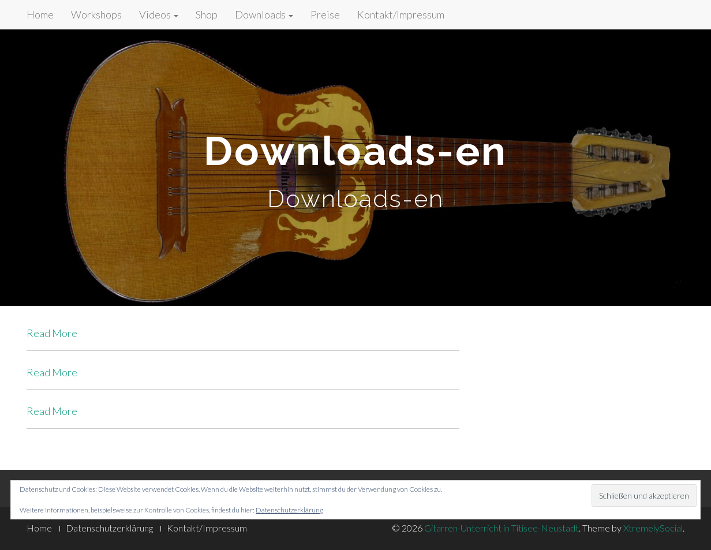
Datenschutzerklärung (289, 510)
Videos (158, 14)
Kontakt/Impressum (400, 14)
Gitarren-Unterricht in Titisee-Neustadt (501, 527)
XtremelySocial (653, 527)
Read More (52, 333)
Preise (325, 14)
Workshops (96, 14)
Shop (207, 14)
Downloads (264, 14)
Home (40, 14)
